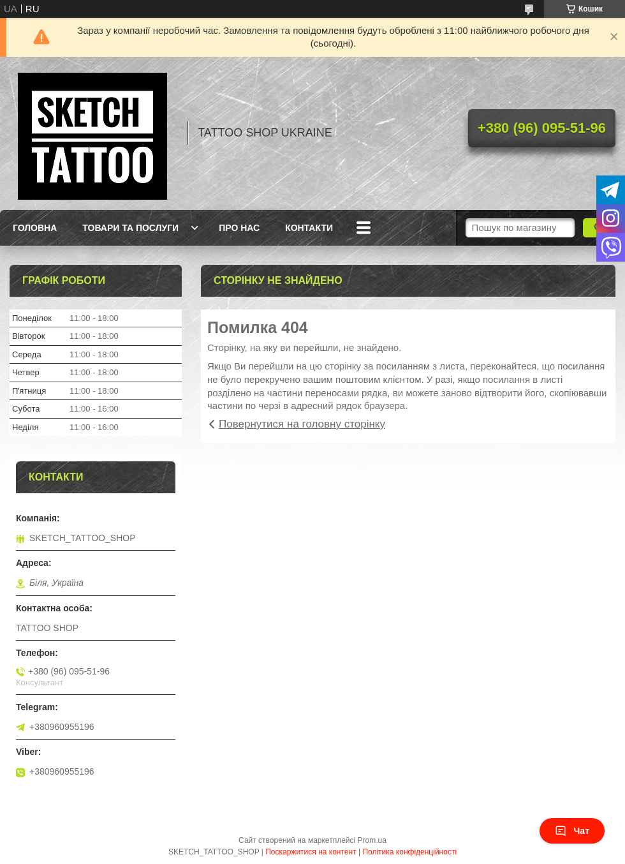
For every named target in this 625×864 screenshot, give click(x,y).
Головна (35, 228)
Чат (572, 831)
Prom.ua (372, 840)
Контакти (309, 228)
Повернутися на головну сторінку (302, 424)
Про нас (239, 228)
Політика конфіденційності (409, 851)
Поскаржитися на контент (310, 851)
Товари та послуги (130, 228)
